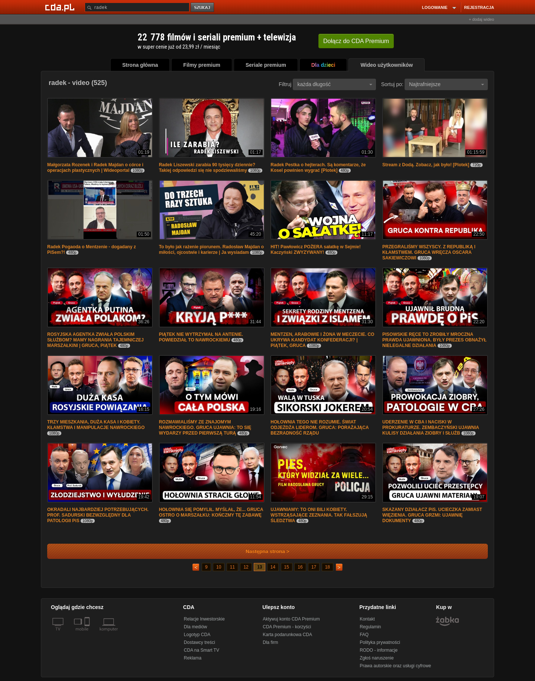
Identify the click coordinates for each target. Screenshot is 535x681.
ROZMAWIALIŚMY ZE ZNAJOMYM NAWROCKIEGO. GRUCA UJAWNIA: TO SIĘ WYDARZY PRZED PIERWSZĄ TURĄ (205, 427)
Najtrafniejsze (446, 84)
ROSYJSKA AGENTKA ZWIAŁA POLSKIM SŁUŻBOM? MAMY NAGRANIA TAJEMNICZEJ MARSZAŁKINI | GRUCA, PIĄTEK (95, 340)
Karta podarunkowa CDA (287, 634)
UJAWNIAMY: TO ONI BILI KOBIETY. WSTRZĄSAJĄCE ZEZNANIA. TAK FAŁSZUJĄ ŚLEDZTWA (318, 515)
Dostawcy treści (199, 642)
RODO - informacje (379, 650)
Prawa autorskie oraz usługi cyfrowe (395, 665)
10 (218, 567)
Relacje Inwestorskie (204, 619)
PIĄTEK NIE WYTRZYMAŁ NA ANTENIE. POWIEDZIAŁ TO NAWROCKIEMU (201, 337)
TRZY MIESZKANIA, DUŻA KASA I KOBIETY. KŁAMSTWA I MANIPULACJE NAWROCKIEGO (96, 424)
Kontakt (367, 619)
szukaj (203, 8)
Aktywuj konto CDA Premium (291, 619)
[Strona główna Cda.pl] (61, 7)
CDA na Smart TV (201, 650)
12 (245, 567)
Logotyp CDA (197, 634)
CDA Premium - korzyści (287, 626)
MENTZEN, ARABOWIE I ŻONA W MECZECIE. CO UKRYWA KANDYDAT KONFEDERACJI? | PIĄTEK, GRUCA (322, 340)
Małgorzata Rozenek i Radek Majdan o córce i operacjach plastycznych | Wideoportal (95, 167)
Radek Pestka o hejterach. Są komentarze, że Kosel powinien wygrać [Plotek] (318, 167)
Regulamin (370, 626)
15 (286, 567)
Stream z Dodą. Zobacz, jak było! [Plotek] (425, 164)
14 (272, 567)
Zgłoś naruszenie (376, 658)
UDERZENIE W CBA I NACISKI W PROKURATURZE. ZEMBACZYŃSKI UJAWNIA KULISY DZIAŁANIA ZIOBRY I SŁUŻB (430, 427)
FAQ (364, 634)
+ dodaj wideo (481, 19)
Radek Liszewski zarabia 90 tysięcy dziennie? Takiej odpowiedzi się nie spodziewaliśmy (207, 167)
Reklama (192, 658)
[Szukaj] (137, 7)
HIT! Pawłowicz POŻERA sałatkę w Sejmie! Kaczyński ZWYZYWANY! (315, 249)
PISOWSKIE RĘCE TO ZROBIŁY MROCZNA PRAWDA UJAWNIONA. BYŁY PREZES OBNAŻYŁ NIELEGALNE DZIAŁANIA (434, 340)
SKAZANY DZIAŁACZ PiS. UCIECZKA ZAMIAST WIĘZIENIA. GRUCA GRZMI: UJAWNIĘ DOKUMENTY (432, 515)
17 (313, 567)
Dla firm (270, 642)
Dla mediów (195, 626)
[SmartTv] (87, 633)
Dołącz (356, 41)
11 (232, 567)
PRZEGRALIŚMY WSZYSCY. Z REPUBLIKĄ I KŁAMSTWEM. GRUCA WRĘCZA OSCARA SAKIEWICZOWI (428, 252)
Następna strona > (262, 551)
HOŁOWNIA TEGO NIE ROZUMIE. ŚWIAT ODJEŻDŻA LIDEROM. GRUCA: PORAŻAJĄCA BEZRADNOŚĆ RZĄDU (319, 427)
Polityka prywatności (380, 642)
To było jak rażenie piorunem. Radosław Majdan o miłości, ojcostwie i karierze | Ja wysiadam (211, 249)
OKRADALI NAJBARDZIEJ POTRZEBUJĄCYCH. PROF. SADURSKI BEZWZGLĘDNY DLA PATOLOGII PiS (98, 515)
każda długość (334, 84)
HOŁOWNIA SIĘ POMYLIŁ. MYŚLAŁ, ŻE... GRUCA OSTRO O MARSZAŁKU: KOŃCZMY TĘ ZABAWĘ (211, 512)
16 (300, 567)
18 (327, 567)
